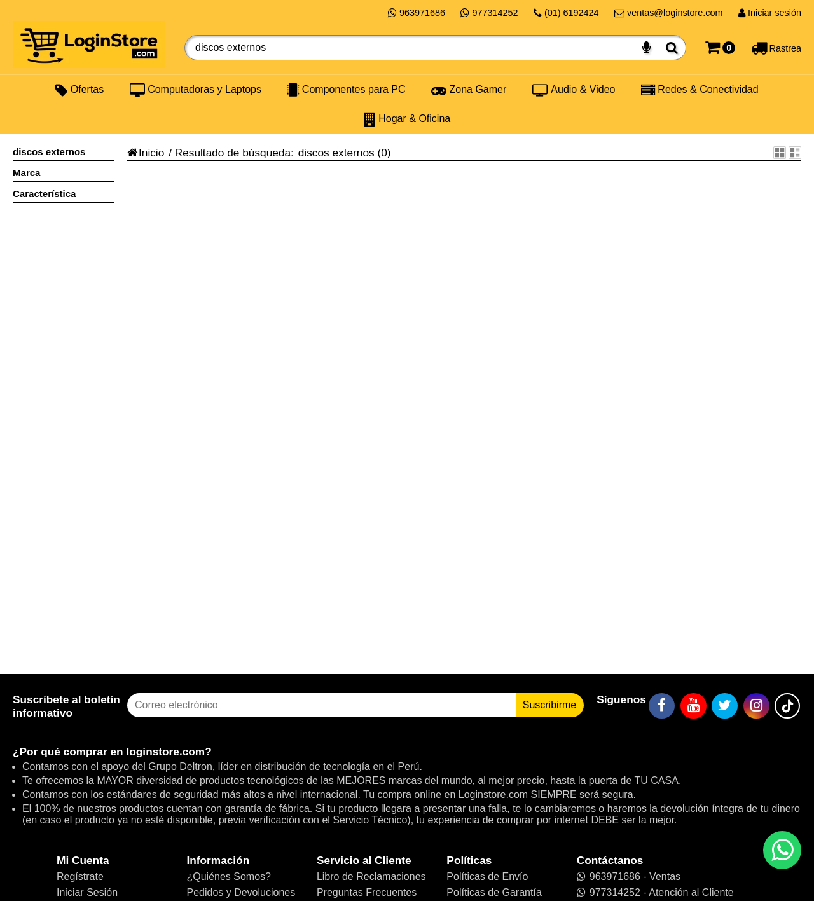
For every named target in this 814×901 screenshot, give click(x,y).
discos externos (336, 153)
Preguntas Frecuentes (367, 892)
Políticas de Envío (487, 876)
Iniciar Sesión (87, 892)
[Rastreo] (776, 47)
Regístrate (80, 876)
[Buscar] (672, 47)
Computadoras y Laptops (195, 89)
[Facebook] (662, 706)
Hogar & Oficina (407, 119)
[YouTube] (693, 706)
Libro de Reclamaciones (371, 876)
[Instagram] (756, 706)
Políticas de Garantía (493, 892)
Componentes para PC (346, 89)
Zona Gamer (468, 89)
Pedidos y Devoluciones (240, 892)
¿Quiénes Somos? (228, 876)
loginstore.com (165, 751)
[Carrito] (720, 47)
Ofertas (79, 89)
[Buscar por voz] (646, 47)
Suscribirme (549, 704)
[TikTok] (787, 706)
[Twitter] (725, 706)
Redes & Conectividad (700, 89)
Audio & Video (574, 89)
